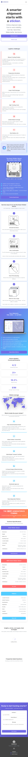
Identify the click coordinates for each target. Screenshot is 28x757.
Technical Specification (14, 197)
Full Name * (14, 712)
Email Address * (14, 717)
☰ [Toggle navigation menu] (26, 2)
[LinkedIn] (14, 748)
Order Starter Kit (14, 35)
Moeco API (14, 619)
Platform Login (14, 39)
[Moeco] (14, 742)
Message (14, 722)
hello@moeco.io (15, 752)
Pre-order (14, 587)
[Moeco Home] (4, 2)
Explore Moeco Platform (14, 352)
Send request (13, 731)
